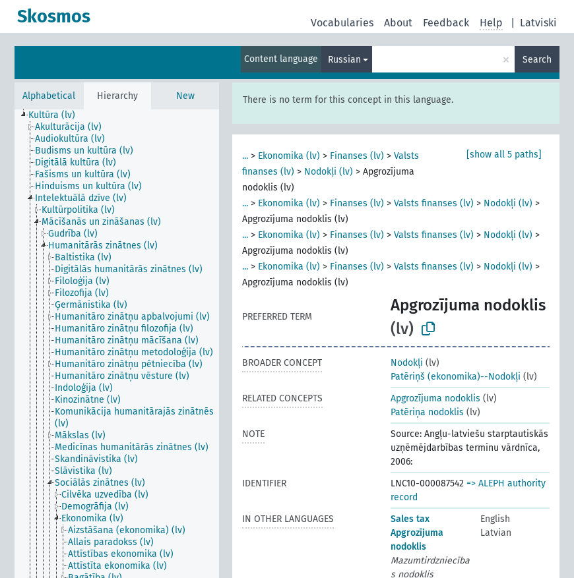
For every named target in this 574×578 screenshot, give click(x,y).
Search (537, 59)
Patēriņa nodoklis (427, 412)
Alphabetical (48, 95)
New (185, 95)
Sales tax (410, 519)
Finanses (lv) (357, 155)
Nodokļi (407, 362)
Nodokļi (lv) (328, 171)
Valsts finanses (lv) (434, 203)
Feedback (446, 22)
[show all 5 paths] (504, 154)
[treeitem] (57, 115)
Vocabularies (342, 22)
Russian (344, 59)
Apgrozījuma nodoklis (435, 398)
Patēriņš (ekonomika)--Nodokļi (456, 376)
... (245, 155)
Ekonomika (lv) (289, 155)
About (398, 22)
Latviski (538, 22)
